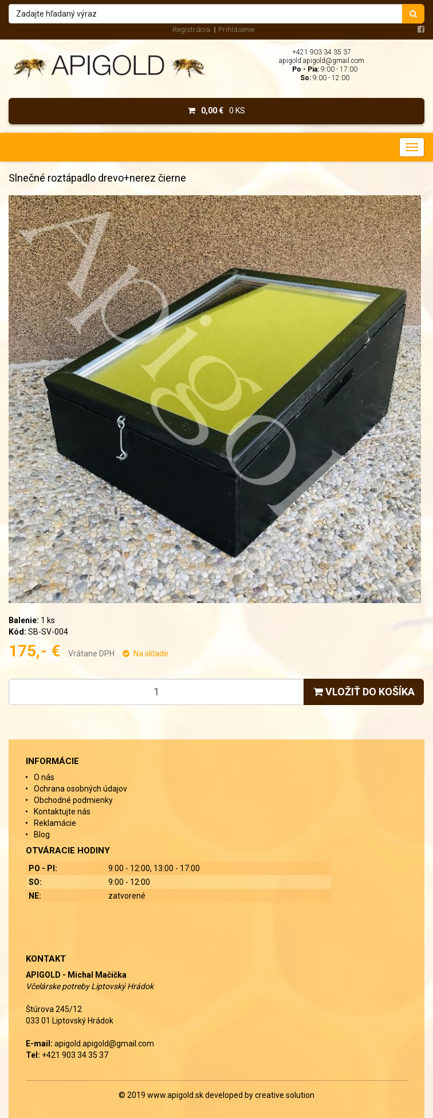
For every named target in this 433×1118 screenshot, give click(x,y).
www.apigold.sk (176, 1095)
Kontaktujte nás (62, 811)
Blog (42, 834)
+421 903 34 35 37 (321, 52)
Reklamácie (55, 823)
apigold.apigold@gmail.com (321, 61)
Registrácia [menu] (191, 29)
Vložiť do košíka (364, 692)
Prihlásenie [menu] (236, 29)
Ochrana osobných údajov (80, 788)
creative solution (284, 1095)
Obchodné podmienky (73, 800)
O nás (44, 777)
